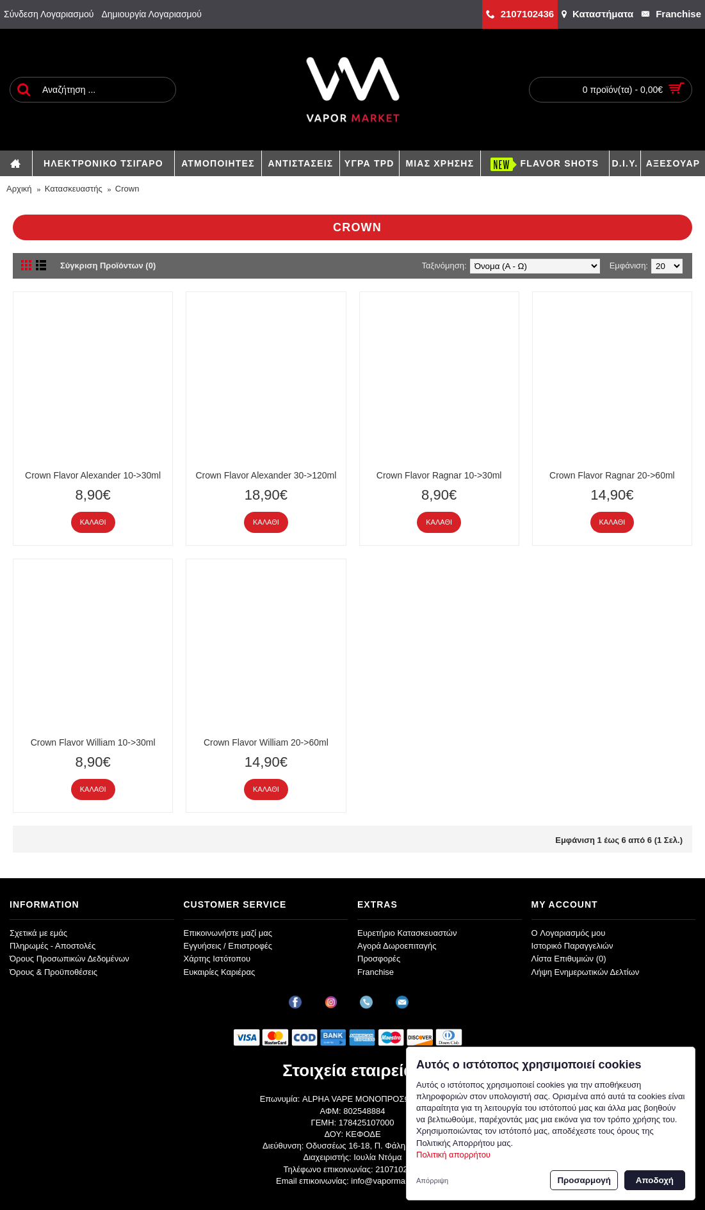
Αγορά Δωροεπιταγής (397, 946)
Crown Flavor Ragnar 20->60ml (612, 475)
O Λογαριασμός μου (568, 933)
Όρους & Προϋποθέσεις (53, 972)
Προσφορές (378, 958)
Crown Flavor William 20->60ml (266, 742)
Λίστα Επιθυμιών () (568, 958)
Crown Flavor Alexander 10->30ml (93, 475)
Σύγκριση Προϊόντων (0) (108, 265)
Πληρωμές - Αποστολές (52, 946)
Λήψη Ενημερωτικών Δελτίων (585, 972)
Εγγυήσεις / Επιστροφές (228, 946)
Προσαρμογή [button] (583, 1180)
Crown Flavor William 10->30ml (93, 742)
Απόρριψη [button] (432, 1180)
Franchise (375, 972)
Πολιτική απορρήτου (453, 1154)
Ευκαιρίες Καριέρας (219, 972)
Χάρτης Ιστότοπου (217, 958)
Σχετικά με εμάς (38, 933)
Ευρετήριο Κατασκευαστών (407, 933)
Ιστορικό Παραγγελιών (572, 946)
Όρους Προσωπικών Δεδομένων (69, 958)
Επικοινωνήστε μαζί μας (228, 933)
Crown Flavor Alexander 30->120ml (265, 475)
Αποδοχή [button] (655, 1180)
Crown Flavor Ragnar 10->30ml (439, 475)
